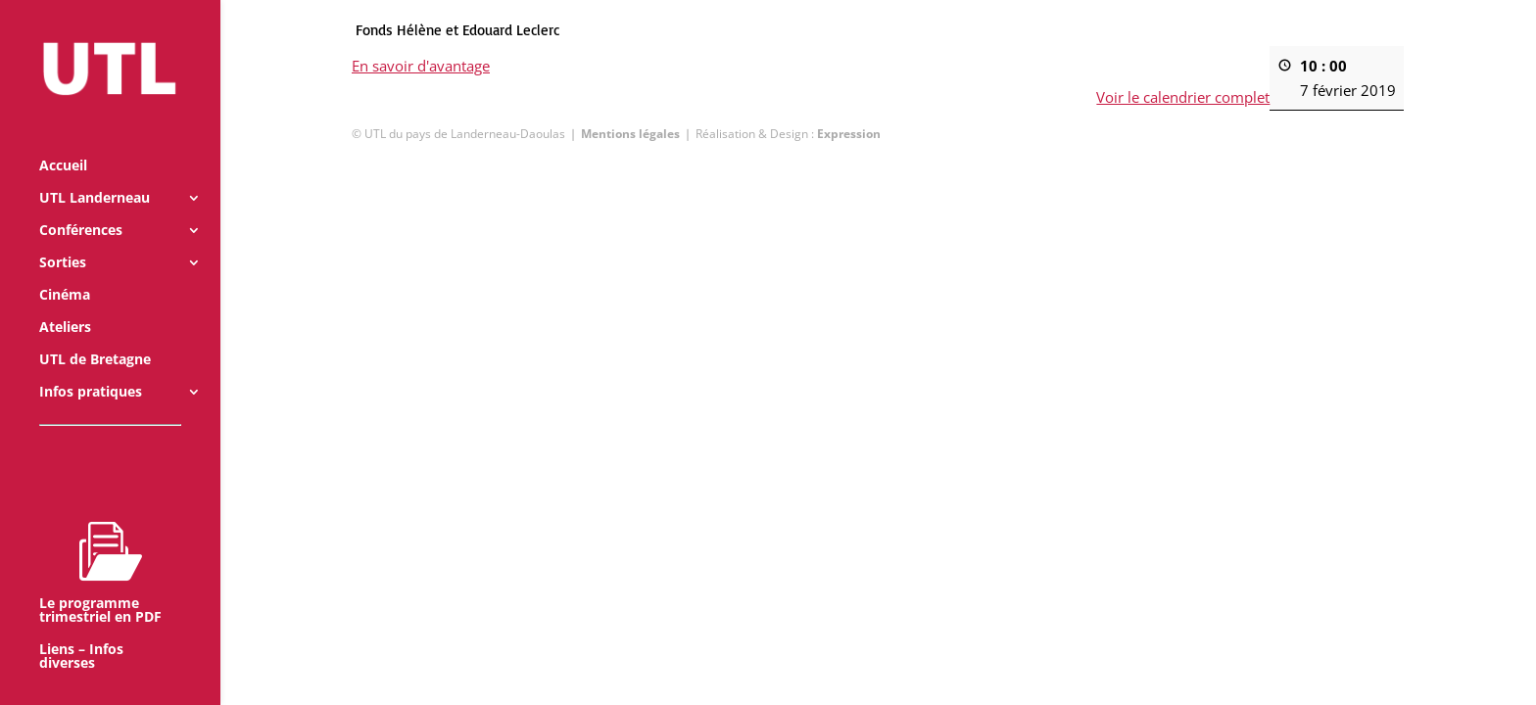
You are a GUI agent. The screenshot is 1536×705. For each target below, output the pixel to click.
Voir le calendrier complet (1184, 97)
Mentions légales (630, 133)
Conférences (80, 204)
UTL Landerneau (94, 171)
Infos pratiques (90, 365)
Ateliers (65, 300)
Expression (849, 133)
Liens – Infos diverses (81, 629)
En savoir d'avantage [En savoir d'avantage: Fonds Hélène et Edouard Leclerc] (421, 65)
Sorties (62, 236)
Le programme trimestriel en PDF (100, 545)
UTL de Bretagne (95, 333)
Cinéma (64, 268)
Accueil (63, 139)
